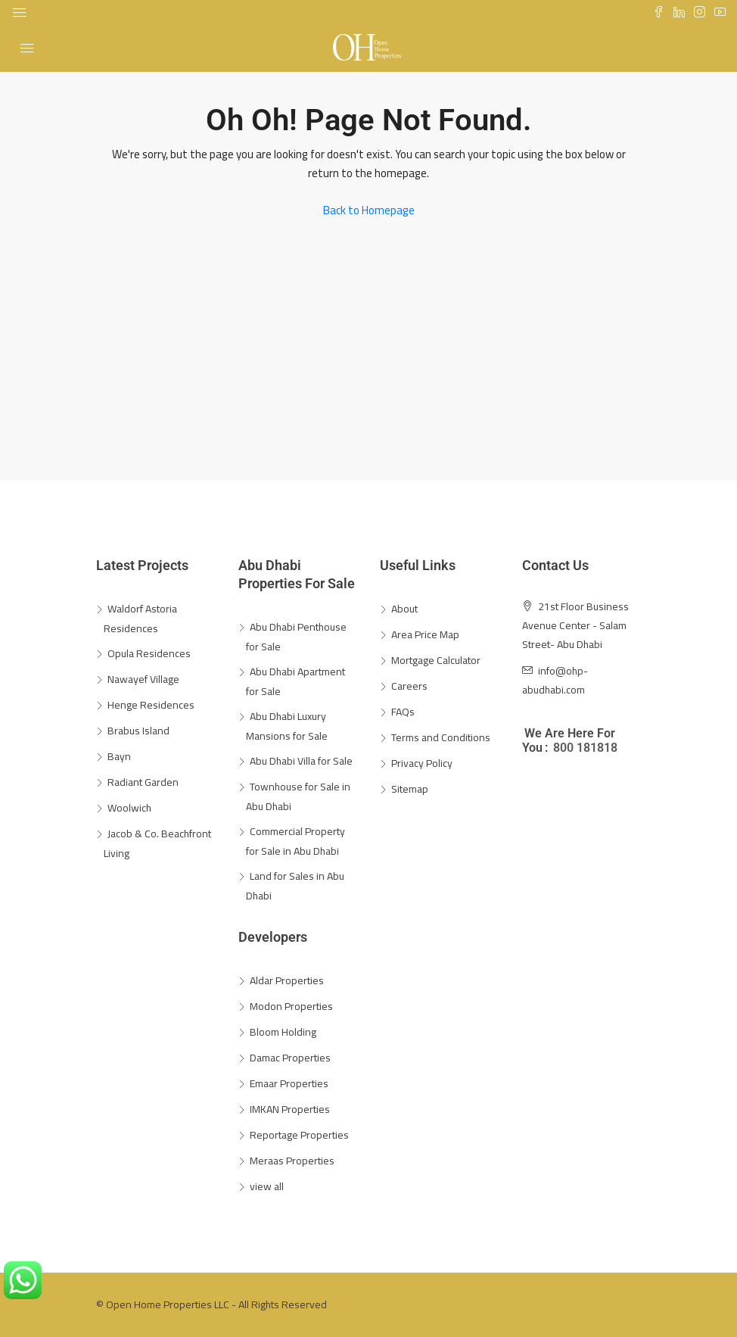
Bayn (119, 756)
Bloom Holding (283, 1032)
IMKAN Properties (290, 1109)
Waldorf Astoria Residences (140, 618)
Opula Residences (149, 653)
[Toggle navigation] (19, 13)
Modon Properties (291, 1006)
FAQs (403, 711)
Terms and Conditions (440, 737)
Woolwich (129, 808)
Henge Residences (150, 705)
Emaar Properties (289, 1083)
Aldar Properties (287, 980)
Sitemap (409, 789)
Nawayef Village (143, 679)
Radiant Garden (143, 782)
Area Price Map (425, 634)
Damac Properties (290, 1057)
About (404, 609)
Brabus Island (138, 730)
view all (267, 1186)
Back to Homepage (369, 210)
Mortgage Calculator (435, 660)
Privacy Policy (421, 763)
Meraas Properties (292, 1160)
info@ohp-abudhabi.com (555, 680)
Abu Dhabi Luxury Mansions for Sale (287, 726)
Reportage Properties (299, 1135)
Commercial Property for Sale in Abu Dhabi (295, 841)
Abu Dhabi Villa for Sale (301, 761)
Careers (409, 686)
